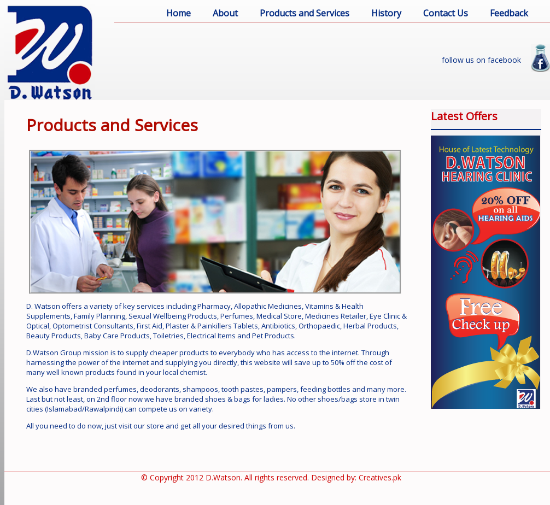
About (225, 13)
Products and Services (304, 13)
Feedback (509, 13)
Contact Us (445, 13)
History (386, 13)
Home (178, 13)
